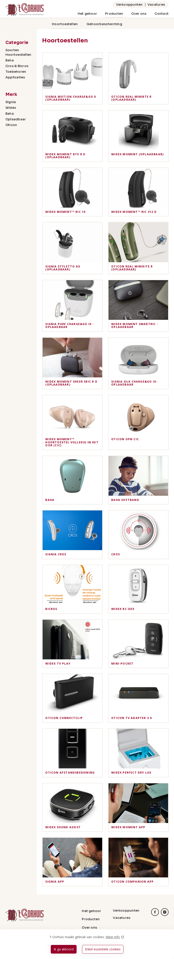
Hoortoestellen (65, 24)
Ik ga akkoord (64, 949)
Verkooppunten (129, 4)
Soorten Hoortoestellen (18, 52)
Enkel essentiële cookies (103, 949)
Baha (9, 60)
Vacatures (156, 4)
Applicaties (15, 77)
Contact (162, 14)
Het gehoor (87, 14)
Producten (114, 14)
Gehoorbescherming (104, 24)
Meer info (113, 937)
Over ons (138, 14)
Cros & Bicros (16, 66)
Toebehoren (15, 72)
